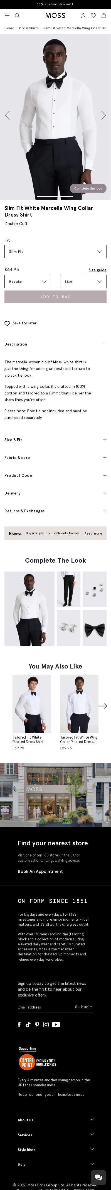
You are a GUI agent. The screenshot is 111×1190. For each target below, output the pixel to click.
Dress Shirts (28, 28)
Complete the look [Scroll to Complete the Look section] (88, 188)
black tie (15, 375)
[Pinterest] (37, 1023)
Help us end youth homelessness (51, 1094)
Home (9, 28)
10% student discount (55, 4)
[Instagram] (46, 1023)
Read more (93, 533)
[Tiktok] (28, 1023)
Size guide (98, 269)
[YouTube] (56, 1023)
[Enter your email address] (46, 1007)
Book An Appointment (40, 871)
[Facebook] (19, 1023)
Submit (84, 1007)
